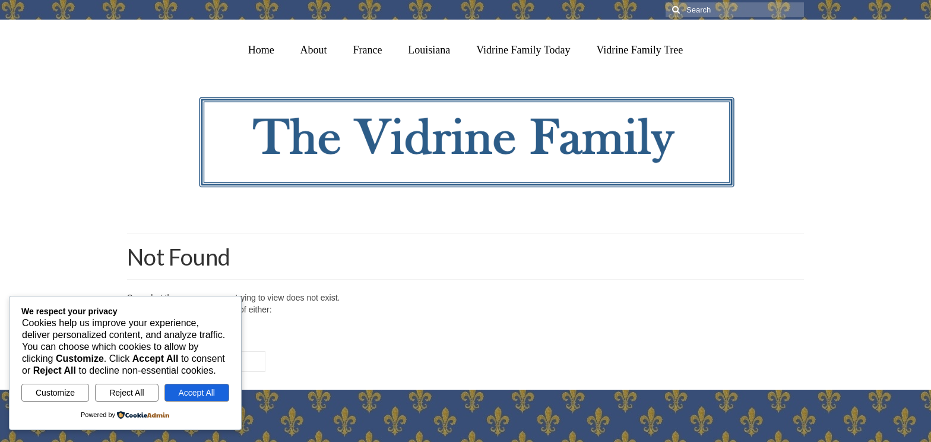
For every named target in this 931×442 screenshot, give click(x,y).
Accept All (197, 392)
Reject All (126, 392)
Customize (55, 392)
